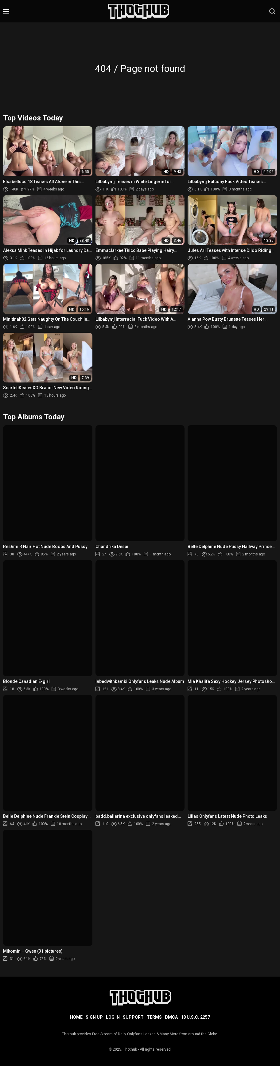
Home (76, 1017)
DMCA (171, 1017)
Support (133, 1017)
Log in (113, 1017)
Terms (154, 1017)
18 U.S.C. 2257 (195, 1017)
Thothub (130, 1049)
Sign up (94, 1017)
